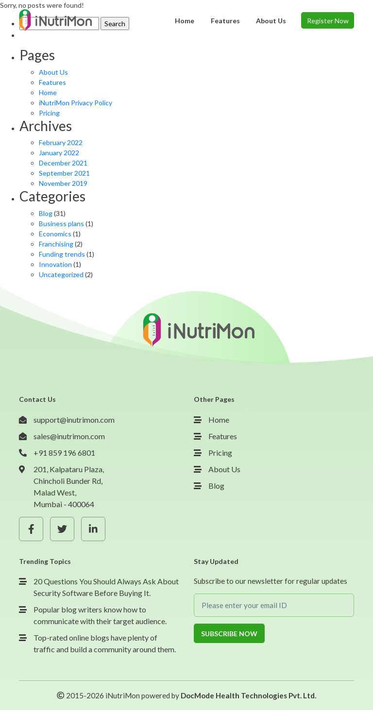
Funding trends (62, 254)
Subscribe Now (229, 633)
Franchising (56, 244)
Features (52, 82)
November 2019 (63, 183)
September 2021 (64, 173)
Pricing (49, 113)
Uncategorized (61, 274)
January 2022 (59, 153)
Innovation (55, 264)
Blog (45, 213)
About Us (53, 72)
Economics (55, 234)
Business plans (61, 223)
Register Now (328, 21)
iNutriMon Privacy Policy (75, 103)
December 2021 (63, 163)
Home (48, 92)
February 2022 (61, 142)
